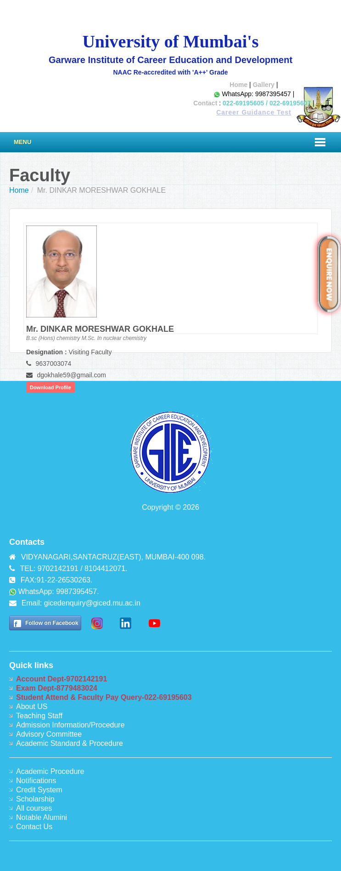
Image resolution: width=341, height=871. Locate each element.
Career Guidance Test (253, 112)
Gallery (263, 84)
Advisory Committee (49, 734)
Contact (205, 103)
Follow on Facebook (51, 623)
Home (238, 84)
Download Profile (50, 387)
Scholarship (35, 799)
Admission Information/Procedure (70, 725)
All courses (34, 808)
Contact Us (34, 827)
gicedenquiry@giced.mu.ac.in (92, 603)
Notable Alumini (41, 817)
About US (31, 706)
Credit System (39, 790)
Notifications (36, 780)
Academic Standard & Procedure (69, 743)
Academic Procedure (50, 771)
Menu (22, 141)
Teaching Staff (39, 716)
